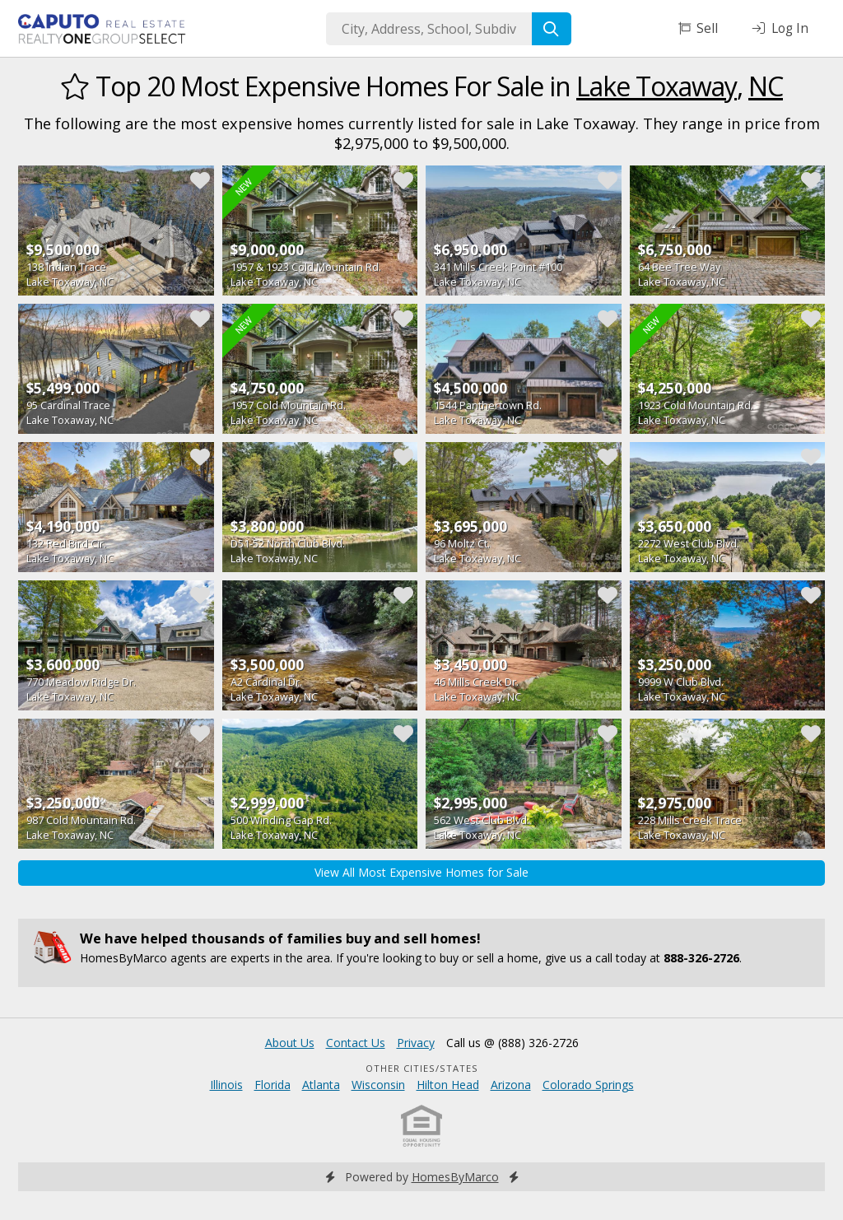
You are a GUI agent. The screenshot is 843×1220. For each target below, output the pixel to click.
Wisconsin (378, 1084)
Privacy (416, 1042)
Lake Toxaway (656, 86)
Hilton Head (448, 1084)
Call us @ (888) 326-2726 (512, 1042)
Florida (272, 1084)
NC (765, 86)
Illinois (226, 1084)
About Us (289, 1042)
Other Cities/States (422, 1068)
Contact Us (355, 1042)
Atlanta (321, 1084)
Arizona (511, 1084)
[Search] (551, 28)
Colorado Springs (588, 1084)
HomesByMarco (455, 1177)
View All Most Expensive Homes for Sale (421, 872)
